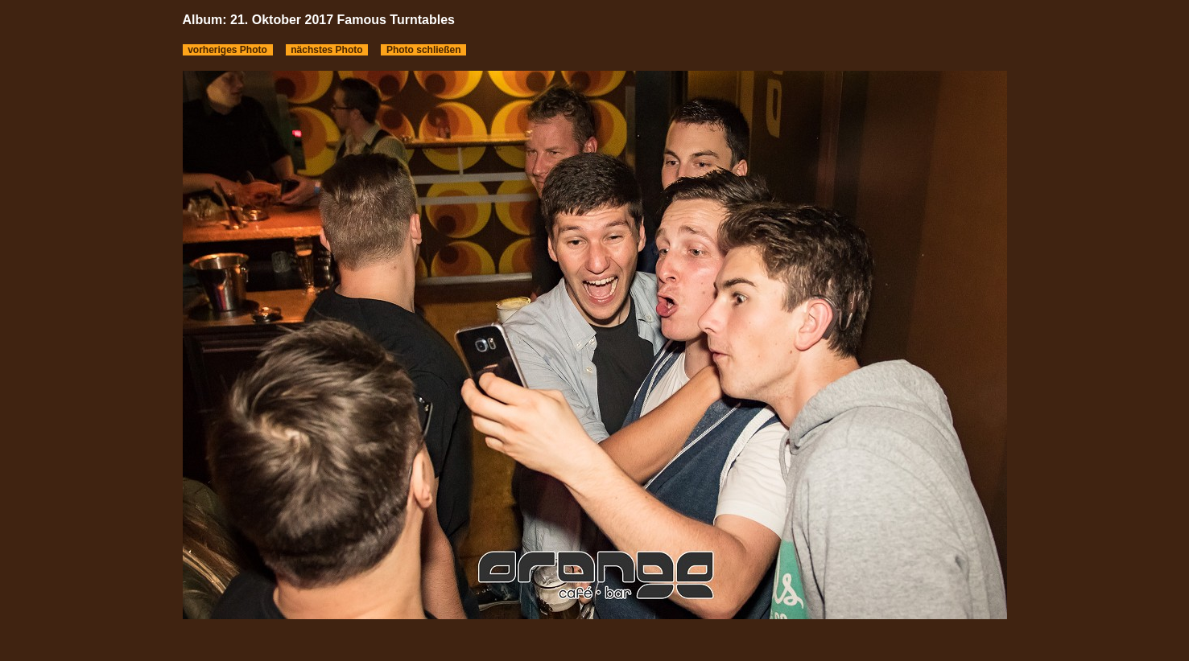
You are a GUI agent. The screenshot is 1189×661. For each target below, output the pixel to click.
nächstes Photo (327, 49)
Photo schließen (423, 49)
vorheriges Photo (228, 49)
